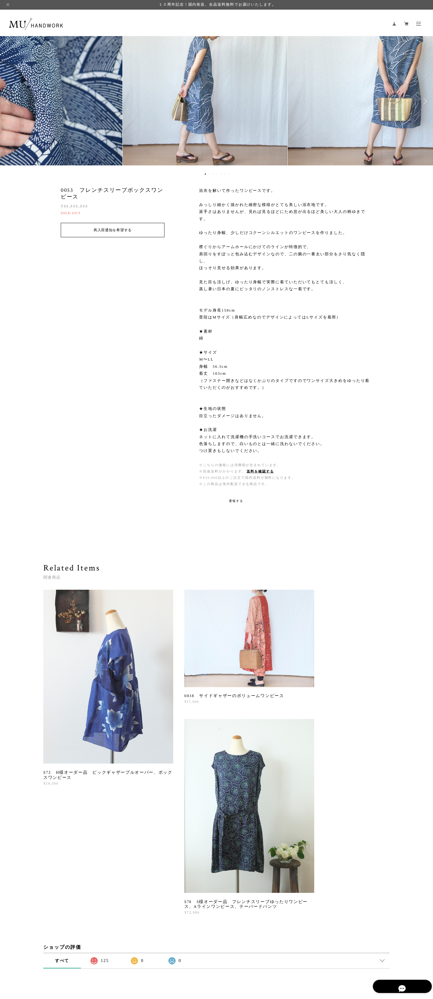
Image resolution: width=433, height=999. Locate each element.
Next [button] (424, 101)
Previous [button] (9, 101)
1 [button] (205, 174)
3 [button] (213, 174)
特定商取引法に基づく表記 (143, 963)
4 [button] (217, 174)
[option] (216, 101)
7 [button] (228, 174)
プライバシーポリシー (98, 963)
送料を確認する (260, 471)
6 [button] (225, 174)
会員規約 (174, 963)
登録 (337, 884)
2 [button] (209, 174)
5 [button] (221, 174)
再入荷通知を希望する (113, 230)
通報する (236, 501)
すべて (62, 803)
